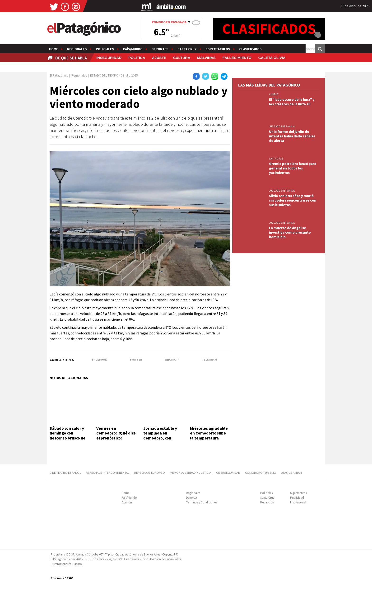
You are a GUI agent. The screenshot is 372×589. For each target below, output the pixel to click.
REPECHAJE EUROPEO (149, 472)
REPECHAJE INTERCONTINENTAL (107, 472)
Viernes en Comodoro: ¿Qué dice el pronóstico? (116, 433)
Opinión (126, 502)
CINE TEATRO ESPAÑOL (65, 472)
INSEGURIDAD (108, 58)
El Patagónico (59, 75)
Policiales (105, 49)
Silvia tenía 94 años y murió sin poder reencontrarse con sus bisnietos (292, 200)
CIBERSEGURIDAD (228, 472)
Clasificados (250, 49)
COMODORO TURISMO (260, 472)
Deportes (160, 49)
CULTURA (181, 58)
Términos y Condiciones (201, 502)
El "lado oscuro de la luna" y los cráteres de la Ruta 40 (292, 101)
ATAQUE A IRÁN (291, 472)
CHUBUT (274, 94)
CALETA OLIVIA (272, 58)
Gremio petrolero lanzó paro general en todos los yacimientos (292, 168)
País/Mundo (133, 49)
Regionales (77, 49)
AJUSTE (159, 58)
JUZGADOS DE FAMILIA (282, 126)
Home (53, 49)
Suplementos (298, 493)
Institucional (298, 502)
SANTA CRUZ (276, 158)
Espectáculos (218, 49)
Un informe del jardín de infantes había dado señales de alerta (292, 136)
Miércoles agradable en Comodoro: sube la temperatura (209, 433)
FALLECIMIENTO (237, 58)
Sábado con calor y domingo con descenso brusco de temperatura (67, 435)
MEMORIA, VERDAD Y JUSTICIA (190, 472)
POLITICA (136, 58)
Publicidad (297, 498)
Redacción (267, 502)
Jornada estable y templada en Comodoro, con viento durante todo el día (162, 438)
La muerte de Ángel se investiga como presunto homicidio (290, 232)
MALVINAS (206, 58)
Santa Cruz (187, 49)
